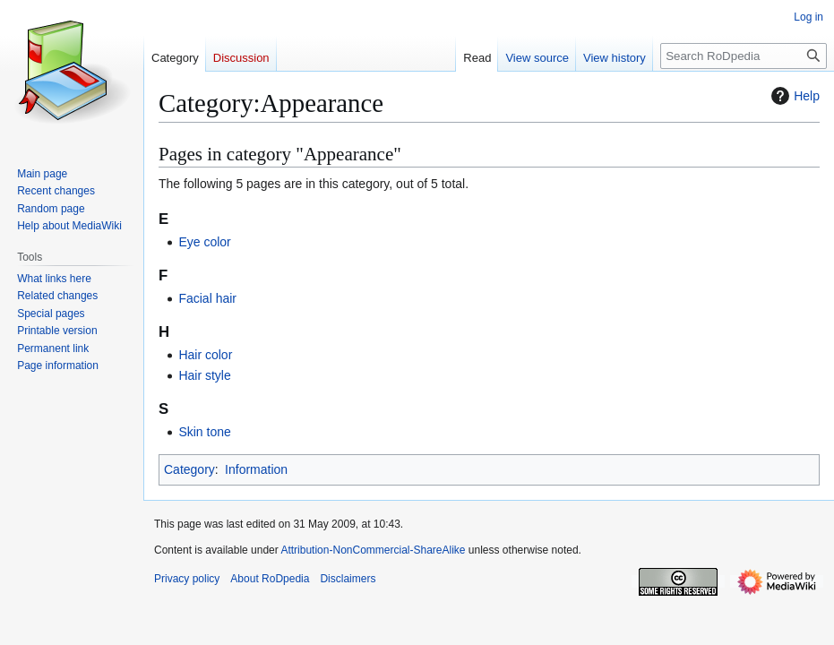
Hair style (204, 375)
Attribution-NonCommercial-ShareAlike (372, 550)
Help (793, 96)
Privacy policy (186, 578)
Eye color (204, 242)
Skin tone (204, 432)
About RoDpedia (269, 578)
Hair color (205, 355)
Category (189, 469)
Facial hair (207, 298)
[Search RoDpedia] (743, 56)
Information (256, 469)
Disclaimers (347, 578)
